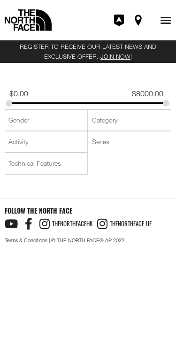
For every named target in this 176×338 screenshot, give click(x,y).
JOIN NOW (115, 56)
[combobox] (46, 120)
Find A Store (139, 20)
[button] (165, 20)
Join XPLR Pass (119, 20)
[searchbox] (47, 120)
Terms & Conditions (26, 240)
